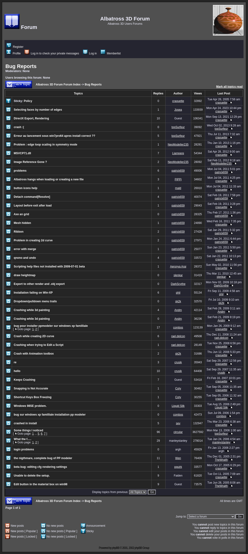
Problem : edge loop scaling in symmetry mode (45, 144)
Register (15, 47)
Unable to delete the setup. (32, 475)
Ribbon (18, 231)
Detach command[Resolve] (32, 196)
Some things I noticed (28, 430)
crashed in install (25, 423)
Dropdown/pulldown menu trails (35, 301)
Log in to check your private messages (52, 53)
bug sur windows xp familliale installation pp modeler (50, 414)
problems (20, 170)
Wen (178, 458)
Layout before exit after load (33, 205)
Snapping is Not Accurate (31, 388)
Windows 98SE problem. (30, 406)
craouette (178, 101)
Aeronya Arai (178, 266)
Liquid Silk (178, 406)
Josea (178, 109)
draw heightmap (24, 275)
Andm (178, 310)
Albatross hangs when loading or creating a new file (49, 179)
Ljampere (178, 153)
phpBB (115, 548)
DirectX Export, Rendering (31, 118)
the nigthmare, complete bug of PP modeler (43, 458)
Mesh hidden (22, 223)
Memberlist (111, 53)
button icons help (25, 188)
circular (178, 432)
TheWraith (221, 459)
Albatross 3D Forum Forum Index (58, 84)
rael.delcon (178, 336)
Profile (13, 53)
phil (178, 292)
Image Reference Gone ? (30, 162)
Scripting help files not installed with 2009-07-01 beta (49, 266)
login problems (24, 449)
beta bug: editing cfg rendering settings (40, 467)
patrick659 (178, 170)
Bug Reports (21, 66)
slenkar (178, 275)
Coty (178, 388)
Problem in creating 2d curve (33, 240)
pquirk (178, 467)
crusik (178, 362)
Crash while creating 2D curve (34, 336)
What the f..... (22, 439)
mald (178, 188)
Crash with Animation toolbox (34, 353)
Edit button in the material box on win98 (40, 484)
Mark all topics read (229, 86)
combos (178, 327)
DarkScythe (178, 284)
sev (178, 423)
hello (17, 371)
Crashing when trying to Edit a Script (38, 345)
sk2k (178, 301)
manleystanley (221, 442)
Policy (28, 101)
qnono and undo (25, 257)
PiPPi (178, 179)
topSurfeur (178, 127)
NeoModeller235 (178, 144)
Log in (90, 53)
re (15, 362)
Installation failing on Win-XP (33, 292)
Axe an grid (21, 214)
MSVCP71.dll (22, 153)
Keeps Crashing (24, 379)
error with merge (25, 249)
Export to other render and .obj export (39, 284)
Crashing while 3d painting (32, 310)
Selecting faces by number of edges (38, 109)
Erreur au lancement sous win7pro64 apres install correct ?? (54, 135)
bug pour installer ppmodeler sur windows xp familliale (51, 326)
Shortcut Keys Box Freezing (32, 397)
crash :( (19, 127)
